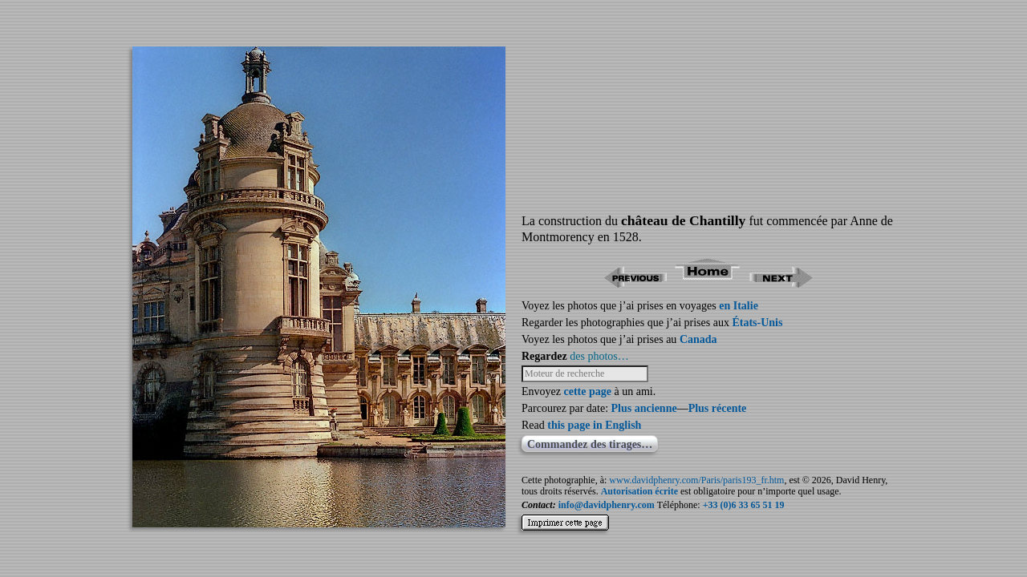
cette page (587, 391)
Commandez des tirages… (589, 444)
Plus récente (717, 408)
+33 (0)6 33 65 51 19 (744, 504)
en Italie (738, 306)
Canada (698, 339)
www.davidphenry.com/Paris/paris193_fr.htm (696, 480)
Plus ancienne (644, 408)
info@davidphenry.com (606, 504)
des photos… (599, 356)
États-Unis (757, 323)
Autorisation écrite (639, 491)
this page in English (594, 425)
